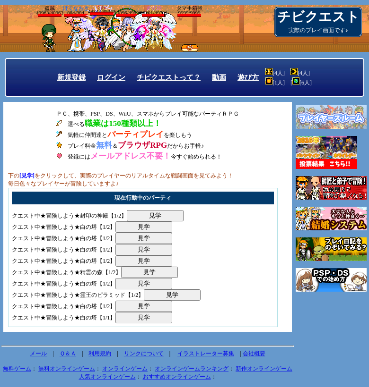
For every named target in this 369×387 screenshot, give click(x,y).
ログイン (111, 77)
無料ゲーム (17, 368)
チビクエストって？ (169, 77)
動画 (219, 77)
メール (38, 353)
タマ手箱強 (189, 11)
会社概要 (254, 353)
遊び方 (248, 77)
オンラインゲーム (125, 368)
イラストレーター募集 (205, 353)
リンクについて (144, 353)
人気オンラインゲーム (107, 376)
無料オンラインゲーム (66, 368)
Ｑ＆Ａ (68, 353)
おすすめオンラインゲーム (177, 376)
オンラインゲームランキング (191, 368)
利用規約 (99, 353)
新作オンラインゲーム (264, 368)
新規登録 (71, 77)
